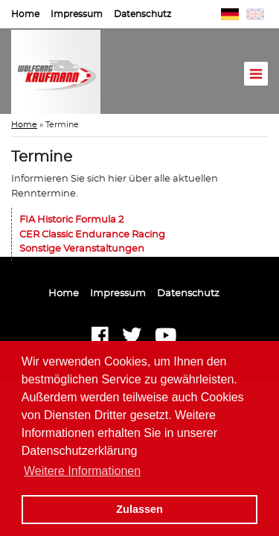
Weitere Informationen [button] (82, 471)
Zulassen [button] (139, 509)
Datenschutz (142, 14)
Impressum (77, 14)
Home (25, 14)
